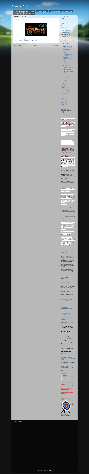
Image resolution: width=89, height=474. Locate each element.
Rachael (64, 379)
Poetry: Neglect (66, 65)
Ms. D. (63, 377)
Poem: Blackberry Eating (68, 67)
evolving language (21, 40)
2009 (63, 102)
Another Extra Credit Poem (68, 74)
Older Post (55, 45)
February (65, 89)
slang (36, 40)
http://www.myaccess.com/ (67, 308)
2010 (63, 100)
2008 (63, 104)
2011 (63, 98)
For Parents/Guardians (42, 11)
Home (15, 11)
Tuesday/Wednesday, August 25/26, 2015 (67, 47)
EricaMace (64, 375)
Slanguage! (65, 62)
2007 (63, 106)
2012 (63, 96)
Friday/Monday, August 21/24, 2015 (68, 55)
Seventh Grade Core (67, 11)
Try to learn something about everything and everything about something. (67, 175)
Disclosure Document (55, 11)
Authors (64, 52)
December (65, 29)
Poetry (64, 60)
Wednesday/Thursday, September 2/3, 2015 (68, 38)
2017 (63, 23)
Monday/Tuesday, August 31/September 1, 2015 (68, 41)
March (64, 87)
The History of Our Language (67, 50)
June (64, 81)
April (64, 85)
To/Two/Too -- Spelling (67, 75)
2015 (63, 27)
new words (32, 40)
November (65, 30)
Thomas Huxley (64, 178)
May (64, 83)
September (65, 34)
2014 (63, 93)
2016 (63, 25)
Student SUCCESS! (29, 13)
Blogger (52, 470)
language (27, 40)
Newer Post (17, 45)
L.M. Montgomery (65, 227)
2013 (63, 95)
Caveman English (21, 6)
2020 (63, 18)
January (65, 91)
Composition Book (18, 13)
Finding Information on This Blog (26, 11)
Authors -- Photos (67, 63)
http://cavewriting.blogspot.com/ (67, 338)
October (65, 32)
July (64, 80)
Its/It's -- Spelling (66, 77)
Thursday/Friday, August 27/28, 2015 (68, 44)
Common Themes (67, 69)
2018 (63, 21)
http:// (62, 351)
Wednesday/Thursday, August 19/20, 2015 (68, 58)
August (65, 36)
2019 (63, 20)
